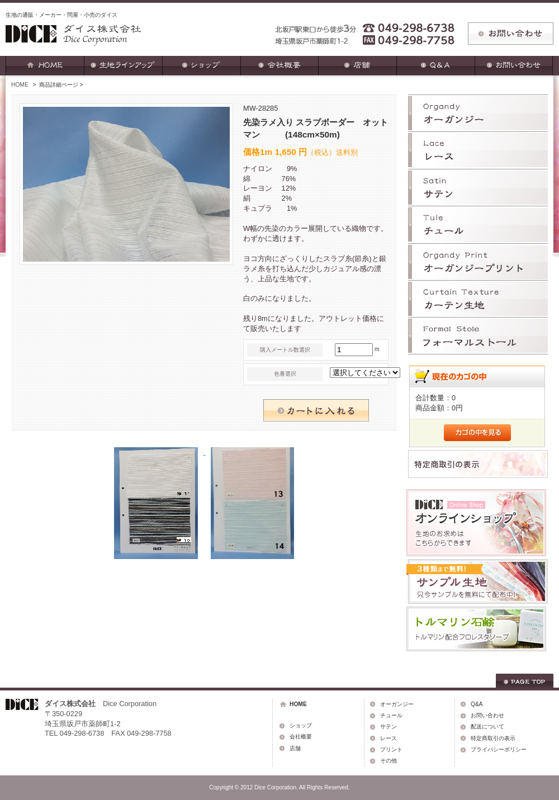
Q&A (477, 704)
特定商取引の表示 (493, 738)
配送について (487, 726)
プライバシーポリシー (499, 749)
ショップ (301, 725)
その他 (388, 761)
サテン (388, 726)
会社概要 (301, 736)
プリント (391, 749)
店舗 (295, 748)
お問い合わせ (487, 715)
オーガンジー (397, 704)
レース (388, 738)
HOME (20, 85)
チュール (391, 715)
